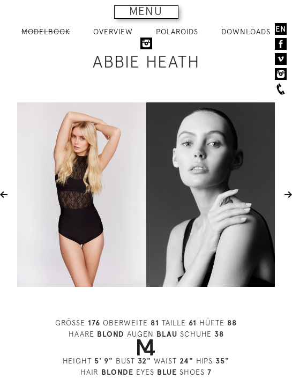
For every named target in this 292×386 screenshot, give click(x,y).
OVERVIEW (113, 31)
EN (280, 29)
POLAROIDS (177, 31)
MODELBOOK (45, 31)
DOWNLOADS (246, 31)
